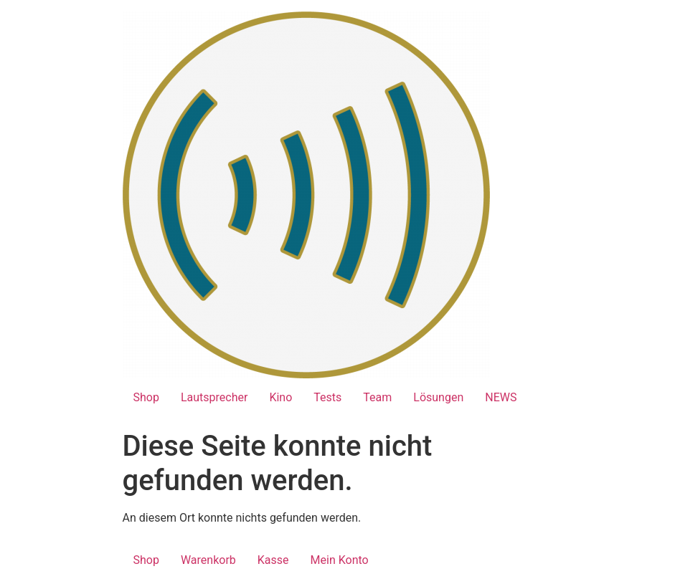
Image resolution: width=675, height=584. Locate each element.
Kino (280, 397)
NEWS (500, 397)
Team (377, 397)
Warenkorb (208, 560)
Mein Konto (340, 560)
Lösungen (438, 397)
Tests (327, 397)
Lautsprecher (214, 397)
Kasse (273, 560)
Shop (146, 397)
